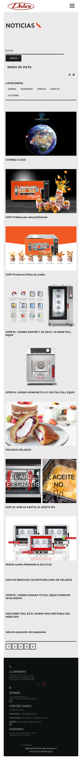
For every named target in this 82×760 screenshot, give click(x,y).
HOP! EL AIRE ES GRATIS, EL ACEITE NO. (30, 507)
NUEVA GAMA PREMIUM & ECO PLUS (29, 564)
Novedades (27, 89)
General (12, 89)
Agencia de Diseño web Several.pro (41, 748)
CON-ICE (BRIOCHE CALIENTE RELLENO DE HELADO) (39, 579)
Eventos (54, 89)
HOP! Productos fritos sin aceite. (25, 274)
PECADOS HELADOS (18, 449)
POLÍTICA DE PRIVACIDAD (41, 751)
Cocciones (13, 95)
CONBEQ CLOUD (16, 159)
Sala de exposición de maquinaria (26, 631)
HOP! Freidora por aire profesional (26, 217)
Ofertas (41, 89)
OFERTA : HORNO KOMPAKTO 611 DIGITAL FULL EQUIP (40, 392)
